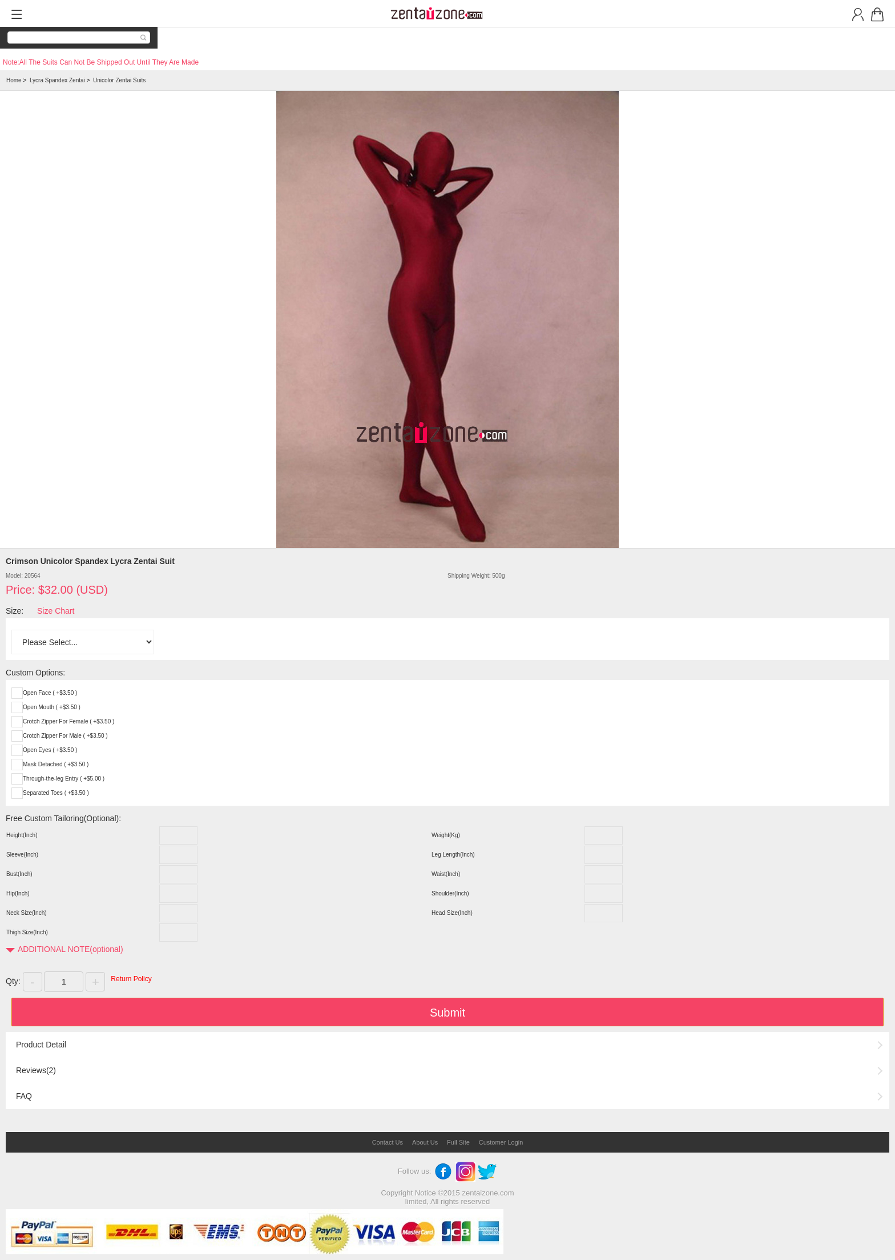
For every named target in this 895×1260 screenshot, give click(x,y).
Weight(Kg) (446, 835)
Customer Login (501, 1142)
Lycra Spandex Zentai (57, 80)
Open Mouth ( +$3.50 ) (51, 707)
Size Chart (55, 610)
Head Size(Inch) (452, 913)
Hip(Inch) (18, 893)
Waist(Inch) (446, 874)
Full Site (458, 1142)
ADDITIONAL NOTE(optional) (70, 949)
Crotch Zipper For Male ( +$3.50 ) (65, 736)
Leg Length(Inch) (453, 854)
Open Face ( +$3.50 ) (50, 693)
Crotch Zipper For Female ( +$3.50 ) (68, 721)
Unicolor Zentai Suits (119, 80)
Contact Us (387, 1142)
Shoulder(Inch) (450, 893)
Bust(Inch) (19, 874)
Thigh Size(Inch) (27, 932)
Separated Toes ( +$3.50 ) (56, 793)
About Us (425, 1142)
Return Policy (131, 979)
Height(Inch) (21, 835)
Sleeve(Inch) (22, 854)
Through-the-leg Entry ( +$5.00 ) (63, 778)
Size (13, 610)
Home (14, 80)
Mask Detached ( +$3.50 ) (55, 764)
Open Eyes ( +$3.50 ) (50, 750)
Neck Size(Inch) (26, 913)
